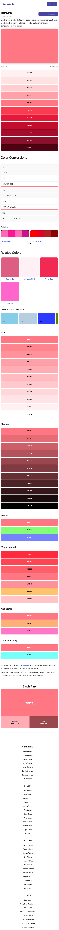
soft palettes (28, 884)
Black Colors (28, 814)
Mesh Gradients (28, 767)
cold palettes (28, 880)
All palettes (27, 888)
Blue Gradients (27, 755)
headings (26, 665)
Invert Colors (28, 908)
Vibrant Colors (27, 826)
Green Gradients (27, 763)
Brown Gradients (27, 775)
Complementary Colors (27, 904)
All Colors (28, 833)
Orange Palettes (27, 853)
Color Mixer (28, 900)
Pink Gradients (27, 751)
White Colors (28, 818)
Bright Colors (28, 830)
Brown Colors (27, 798)
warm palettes (27, 876)
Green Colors (27, 806)
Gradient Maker (28, 916)
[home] (8, 4)
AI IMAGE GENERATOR (48, 14)
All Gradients (28, 779)
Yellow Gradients (27, 759)
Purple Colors (27, 822)
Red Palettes (28, 857)
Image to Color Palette (27, 912)
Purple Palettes (28, 861)
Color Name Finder (28, 919)
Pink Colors (27, 794)
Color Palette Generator (27, 927)
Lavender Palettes (28, 869)
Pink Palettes (28, 865)
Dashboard (52, 4)
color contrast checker (27, 923)
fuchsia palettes (28, 873)
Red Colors (27, 810)
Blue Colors (28, 790)
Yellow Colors (27, 802)
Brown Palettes (28, 849)
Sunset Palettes (28, 845)
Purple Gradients (27, 771)
